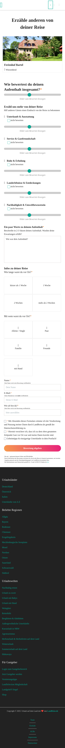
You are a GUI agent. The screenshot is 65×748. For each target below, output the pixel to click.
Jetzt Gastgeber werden (12, 674)
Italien (5, 497)
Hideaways (7, 654)
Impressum (32, 737)
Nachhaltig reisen (9, 588)
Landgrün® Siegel (10, 689)
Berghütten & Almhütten (12, 618)
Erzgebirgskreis (8, 537)
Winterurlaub (7, 644)
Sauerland (6, 563)
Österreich (6, 492)
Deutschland (7, 486)
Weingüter (6, 608)
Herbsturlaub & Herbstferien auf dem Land (20, 639)
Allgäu (5, 517)
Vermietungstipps (9, 679)
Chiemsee (6, 532)
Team (32, 720)
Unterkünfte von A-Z (11, 502)
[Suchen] (50, 5)
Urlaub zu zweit (9, 593)
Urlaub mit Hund (9, 603)
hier (48, 462)
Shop (4, 694)
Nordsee (5, 552)
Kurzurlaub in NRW (10, 629)
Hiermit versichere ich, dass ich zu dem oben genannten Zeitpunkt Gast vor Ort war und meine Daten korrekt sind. (30, 433)
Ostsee (5, 557)
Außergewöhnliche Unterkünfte (15, 623)
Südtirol (5, 573)
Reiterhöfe (6, 613)
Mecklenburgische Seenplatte (14, 542)
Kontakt (32, 726)
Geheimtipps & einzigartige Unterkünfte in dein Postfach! (30, 438)
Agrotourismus (8, 634)
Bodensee (6, 527)
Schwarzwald (8, 568)
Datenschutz (32, 743)
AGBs (32, 732)
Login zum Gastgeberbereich (14, 669)
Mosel (4, 547)
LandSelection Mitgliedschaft (14, 684)
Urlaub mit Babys (9, 598)
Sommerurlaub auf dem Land (14, 649)
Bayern (5, 522)
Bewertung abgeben (32, 448)
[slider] (29, 94)
